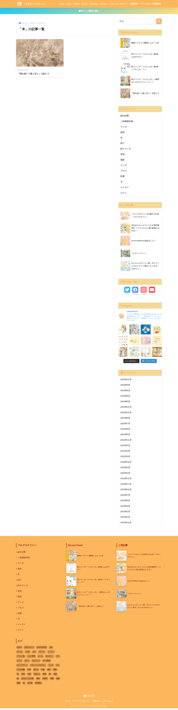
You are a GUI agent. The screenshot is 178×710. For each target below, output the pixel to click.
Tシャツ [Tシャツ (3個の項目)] (19, 653)
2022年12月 (126, 441)
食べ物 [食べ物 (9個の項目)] (30, 684)
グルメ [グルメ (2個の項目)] (27, 662)
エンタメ (124, 188)
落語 (122, 160)
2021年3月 (125, 452)
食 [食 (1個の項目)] (24, 684)
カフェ (123, 193)
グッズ (123, 165)
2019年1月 (125, 518)
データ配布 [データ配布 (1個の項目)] (46, 662)
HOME (89, 697)
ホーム (67, 703)
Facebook (135, 294)
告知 (122, 154)
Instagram (143, 294)
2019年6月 (125, 501)
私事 (122, 176)
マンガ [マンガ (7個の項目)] (51, 667)
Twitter (127, 294)
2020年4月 (125, 468)
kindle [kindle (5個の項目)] (19, 649)
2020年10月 (126, 463)
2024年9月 (125, 385)
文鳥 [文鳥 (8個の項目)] (29, 675)
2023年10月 (126, 413)
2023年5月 (125, 435)
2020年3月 (125, 474)
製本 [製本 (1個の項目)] (38, 680)
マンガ (123, 127)
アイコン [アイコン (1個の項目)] (42, 653)
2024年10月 (126, 380)
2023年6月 (125, 430)
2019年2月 (125, 512)
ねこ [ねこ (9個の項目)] (34, 653)
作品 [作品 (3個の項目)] (29, 671)
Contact (103, 4)
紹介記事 (124, 116)
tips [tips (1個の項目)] (51, 649)
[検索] (159, 21)
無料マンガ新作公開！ (89, 11)
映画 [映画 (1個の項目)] (44, 675)
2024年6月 (125, 396)
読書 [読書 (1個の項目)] (51, 680)
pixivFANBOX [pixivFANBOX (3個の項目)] (41, 649)
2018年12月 (126, 524)
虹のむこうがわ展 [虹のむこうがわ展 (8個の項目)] (27, 680)
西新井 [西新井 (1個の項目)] (45, 680)
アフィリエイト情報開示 (150, 4)
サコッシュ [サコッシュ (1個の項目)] (36, 662)
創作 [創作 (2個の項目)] (48, 671)
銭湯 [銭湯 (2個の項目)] (18, 684)
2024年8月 (125, 391)
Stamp (94, 4)
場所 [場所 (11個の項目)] (55, 671)
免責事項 (134, 4)
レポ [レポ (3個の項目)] (57, 667)
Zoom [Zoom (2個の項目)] (28, 653)
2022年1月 (125, 446)
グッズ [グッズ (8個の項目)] (19, 662)
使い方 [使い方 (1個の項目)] (36, 671)
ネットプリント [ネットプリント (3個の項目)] (22, 667)
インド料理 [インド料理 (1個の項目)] (31, 658)
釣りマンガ (125, 149)
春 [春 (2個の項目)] (50, 675)
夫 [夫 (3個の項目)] (18, 675)
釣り (122, 143)
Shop (69, 4)
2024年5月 (125, 402)
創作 (122, 132)
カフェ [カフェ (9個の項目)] (40, 658)
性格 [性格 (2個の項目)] (23, 675)
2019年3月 (125, 507)
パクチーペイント (33, 4)
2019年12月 (126, 479)
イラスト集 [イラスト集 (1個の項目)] (20, 658)
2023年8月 (125, 418)
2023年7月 (125, 424)
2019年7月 (125, 496)
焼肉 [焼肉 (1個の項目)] (55, 675)
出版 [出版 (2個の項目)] (42, 671)
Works (85, 4)
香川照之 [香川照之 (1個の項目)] (38, 684)
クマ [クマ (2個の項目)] (57, 658)
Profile (76, 4)
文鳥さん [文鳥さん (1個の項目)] (37, 675)
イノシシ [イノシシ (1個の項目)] (51, 653)
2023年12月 (126, 407)
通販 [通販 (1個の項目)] (57, 680)
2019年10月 (126, 490)
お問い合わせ (107, 703)
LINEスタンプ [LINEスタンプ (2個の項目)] (29, 649)
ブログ (123, 171)
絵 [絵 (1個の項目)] (18, 680)
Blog (62, 4)
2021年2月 (125, 457)
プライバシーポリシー (118, 4)
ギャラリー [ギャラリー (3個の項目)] (49, 658)
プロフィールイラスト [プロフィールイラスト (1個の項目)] (38, 667)
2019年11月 (126, 485)
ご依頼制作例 (126, 121)
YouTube (152, 294)
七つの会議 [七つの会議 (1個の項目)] (20, 671)
